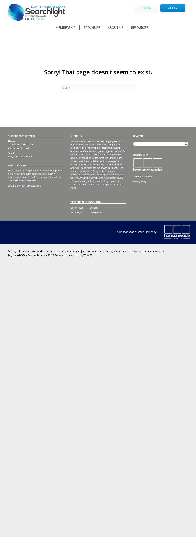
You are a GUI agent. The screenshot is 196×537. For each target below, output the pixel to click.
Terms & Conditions (143, 176)
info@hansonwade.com (20, 156)
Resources (139, 27)
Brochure (91, 27)
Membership (66, 27)
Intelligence (96, 212)
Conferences (76, 208)
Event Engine (73, 251)
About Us (115, 27)
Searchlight (76, 212)
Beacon (94, 208)
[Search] (98, 87)
